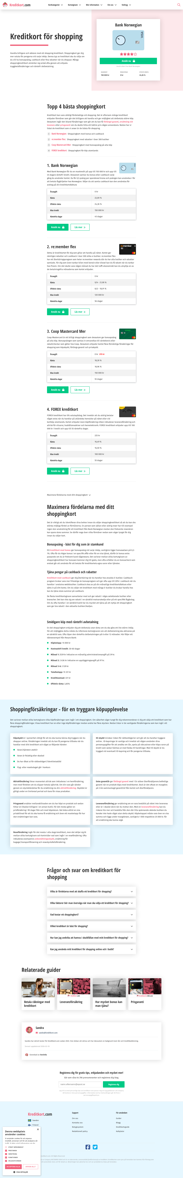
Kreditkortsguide (122, 1127)
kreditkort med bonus (60, 550)
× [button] (38, 1129)
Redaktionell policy (80, 1131)
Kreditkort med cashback (59, 578)
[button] (91, 495)
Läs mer (80, 227)
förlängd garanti (111, 122)
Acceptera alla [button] (13, 1167)
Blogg (118, 1123)
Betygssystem (77, 1127)
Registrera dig (113, 1084)
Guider (118, 1118)
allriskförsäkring (68, 788)
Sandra (40, 1028)
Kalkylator (120, 1131)
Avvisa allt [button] (31, 1167)
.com (40, 1114)
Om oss (75, 1118)
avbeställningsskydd (44, 839)
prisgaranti (65, 125)
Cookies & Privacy (34, 1165)
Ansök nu (128, 61)
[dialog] (22, 1151)
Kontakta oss (77, 1123)
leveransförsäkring (150, 807)
